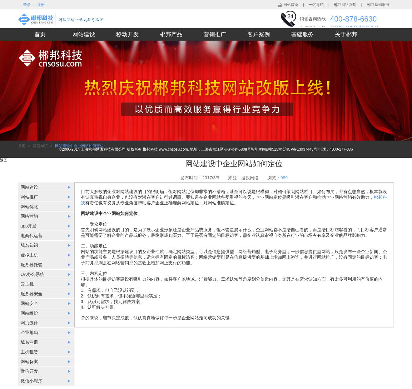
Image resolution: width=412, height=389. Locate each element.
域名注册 (29, 342)
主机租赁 (29, 351)
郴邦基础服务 (378, 4)
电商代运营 (31, 235)
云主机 (27, 284)
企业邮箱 (29, 332)
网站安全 (29, 303)
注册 (41, 4)
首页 (40, 34)
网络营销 (29, 216)
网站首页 (290, 4)
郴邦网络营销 (345, 4)
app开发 (29, 225)
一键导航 (316, 4)
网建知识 (40, 146)
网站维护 (29, 313)
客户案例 (258, 34)
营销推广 (215, 34)
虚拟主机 (29, 254)
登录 (27, 4)
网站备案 (29, 361)
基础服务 (302, 34)
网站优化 (29, 206)
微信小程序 (31, 380)
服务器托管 (31, 264)
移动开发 (127, 34)
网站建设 (83, 34)
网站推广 (29, 196)
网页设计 (29, 322)
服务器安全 (31, 293)
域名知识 (29, 245)
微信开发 (29, 371)
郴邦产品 (171, 34)
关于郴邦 (346, 34)
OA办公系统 (32, 274)
